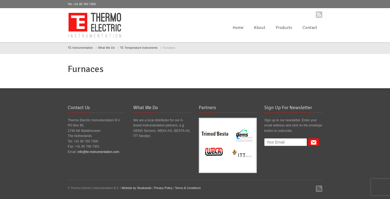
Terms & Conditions (188, 188)
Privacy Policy (163, 188)
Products (284, 27)
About (259, 27)
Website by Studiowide (137, 188)
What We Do (106, 47)
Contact (310, 27)
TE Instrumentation (80, 47)
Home (238, 27)
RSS (319, 14)
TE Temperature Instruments (139, 47)
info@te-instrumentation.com (98, 152)
